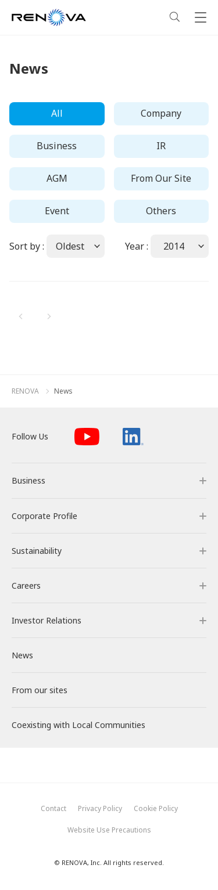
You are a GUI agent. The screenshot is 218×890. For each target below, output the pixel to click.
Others (161, 210)
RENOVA (25, 391)
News (63, 391)
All (57, 113)
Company (161, 113)
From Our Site (161, 178)
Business (57, 145)
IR (161, 145)
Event (57, 210)
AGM (57, 178)
